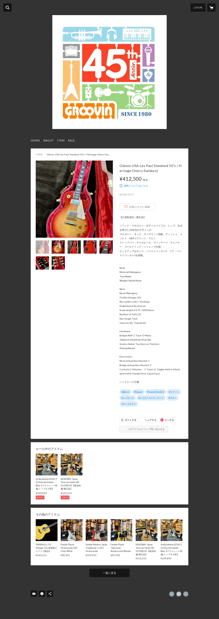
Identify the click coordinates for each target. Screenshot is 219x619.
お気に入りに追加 (139, 206)
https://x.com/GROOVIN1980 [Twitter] (171, 594)
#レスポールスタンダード (151, 398)
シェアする (150, 420)
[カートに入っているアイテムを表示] (211, 7)
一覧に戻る (109, 572)
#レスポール (128, 398)
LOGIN (198, 7)
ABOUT (48, 140)
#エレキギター (129, 404)
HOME (35, 140)
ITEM (61, 140)
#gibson (125, 392)
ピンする (169, 420)
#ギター (172, 398)
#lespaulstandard (155, 392)
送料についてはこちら (136, 185)
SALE (71, 140)
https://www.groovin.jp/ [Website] (185, 594)
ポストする (130, 420)
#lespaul (138, 392)
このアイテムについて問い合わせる (146, 429)
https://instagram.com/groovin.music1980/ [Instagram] (178, 594)
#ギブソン (174, 392)
